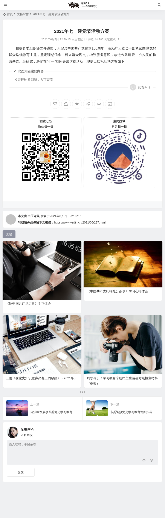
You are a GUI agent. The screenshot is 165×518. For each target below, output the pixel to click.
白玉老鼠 (34, 216)
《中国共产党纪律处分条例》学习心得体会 (117, 291)
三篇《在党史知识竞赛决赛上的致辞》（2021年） (41, 378)
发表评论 (144, 87)
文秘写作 (23, 14)
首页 (10, 14)
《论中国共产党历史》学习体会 (28, 303)
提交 (21, 472)
